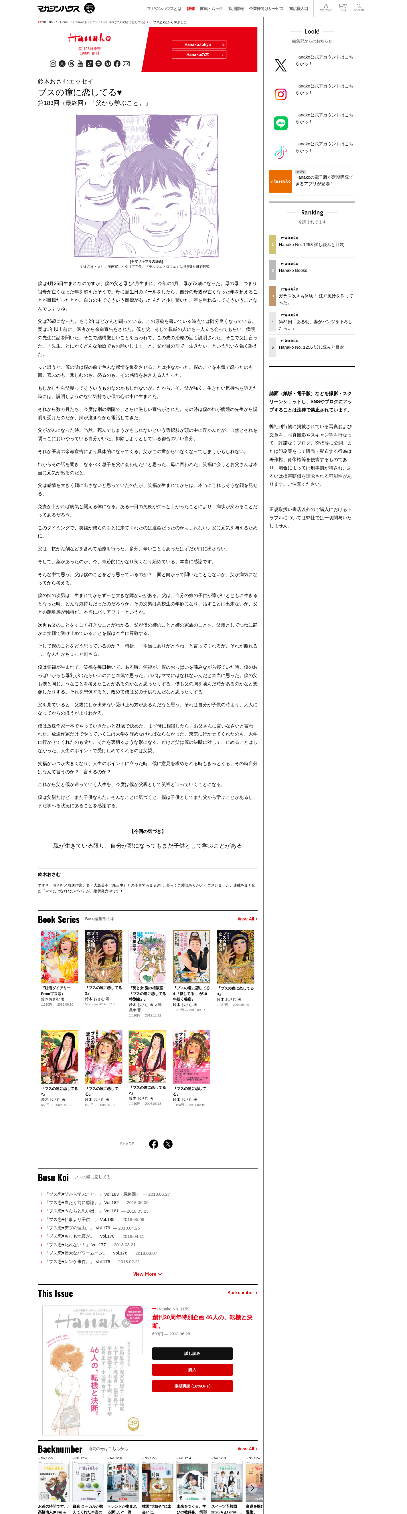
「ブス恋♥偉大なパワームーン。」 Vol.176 (101, 1253)
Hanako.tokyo (204, 44)
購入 (192, 1370)
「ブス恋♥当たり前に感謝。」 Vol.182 (97, 1202)
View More (147, 1274)
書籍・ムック (211, 9)
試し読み (192, 1353)
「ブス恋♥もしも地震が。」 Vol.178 (94, 1236)
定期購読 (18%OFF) (192, 1386)
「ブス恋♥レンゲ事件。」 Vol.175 (92, 1261)
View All (248, 919)
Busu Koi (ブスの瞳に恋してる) (123, 22)
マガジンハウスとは (164, 9)
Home (64, 22)
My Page (326, 5)
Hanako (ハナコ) (84, 22)
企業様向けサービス (266, 9)
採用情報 (236, 9)
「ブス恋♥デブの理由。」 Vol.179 (92, 1228)
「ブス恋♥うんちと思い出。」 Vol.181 (97, 1211)
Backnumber (242, 1293)
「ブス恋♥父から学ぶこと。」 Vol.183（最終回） (107, 1194)
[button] (252, 1488)
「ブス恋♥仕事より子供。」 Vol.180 (94, 1219)
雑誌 (190, 9)
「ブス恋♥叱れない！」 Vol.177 (90, 1244)
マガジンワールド (66, 8)
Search (359, 5)
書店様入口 (298, 9)
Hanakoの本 (205, 55)
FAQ (342, 5)
